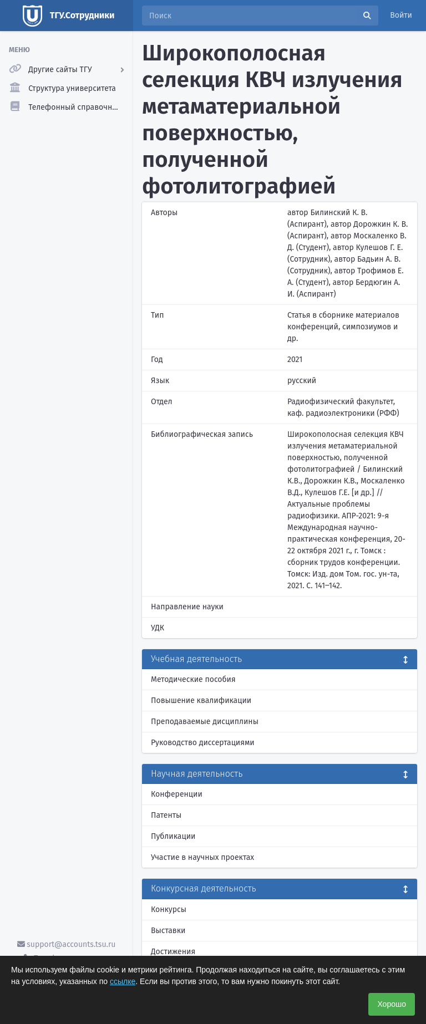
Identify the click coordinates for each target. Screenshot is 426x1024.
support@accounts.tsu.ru (66, 944)
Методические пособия (193, 679)
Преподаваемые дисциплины (204, 721)
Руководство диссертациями (203, 742)
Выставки (168, 930)
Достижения (173, 951)
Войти (401, 15)
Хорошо (391, 1004)
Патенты (166, 815)
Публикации (173, 836)
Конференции (176, 794)
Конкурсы (168, 909)
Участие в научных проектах (202, 857)
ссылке (122, 981)
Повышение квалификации (201, 700)
